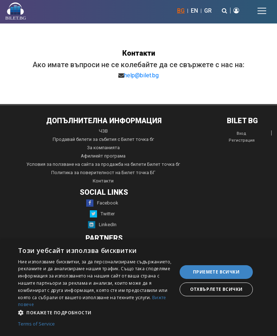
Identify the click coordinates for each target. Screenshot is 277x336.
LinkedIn (102, 224)
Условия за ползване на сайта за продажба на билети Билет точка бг (103, 164)
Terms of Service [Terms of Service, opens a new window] (36, 324)
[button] (95, 312)
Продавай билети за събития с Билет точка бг (103, 139)
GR (208, 10)
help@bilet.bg (141, 75)
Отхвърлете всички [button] (216, 289)
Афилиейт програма (103, 156)
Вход (241, 133)
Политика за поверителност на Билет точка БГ (103, 172)
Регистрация (242, 140)
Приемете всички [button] (216, 272)
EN (194, 10)
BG (181, 10)
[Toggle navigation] (262, 11)
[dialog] (138, 288)
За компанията (103, 147)
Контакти (103, 180)
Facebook (102, 203)
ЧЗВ (103, 131)
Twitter (102, 213)
